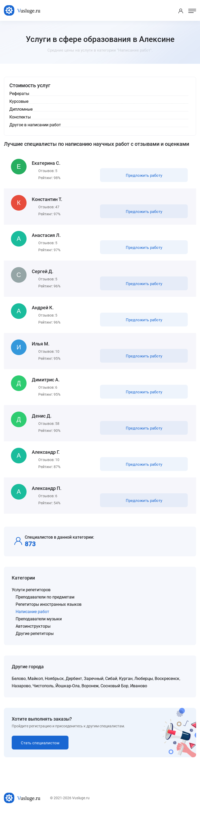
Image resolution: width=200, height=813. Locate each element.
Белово (19, 679)
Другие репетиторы (35, 634)
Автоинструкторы (33, 626)
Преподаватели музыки (39, 619)
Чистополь (43, 686)
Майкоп (35, 679)
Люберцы (143, 679)
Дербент (74, 679)
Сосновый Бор (114, 686)
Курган (126, 679)
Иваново (138, 686)
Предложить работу (144, 175)
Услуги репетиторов (31, 590)
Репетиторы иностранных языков (49, 604)
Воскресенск (167, 679)
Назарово (21, 686)
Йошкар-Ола (67, 686)
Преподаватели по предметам (45, 597)
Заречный (93, 679)
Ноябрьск (54, 679)
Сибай (111, 679)
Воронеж (90, 686)
